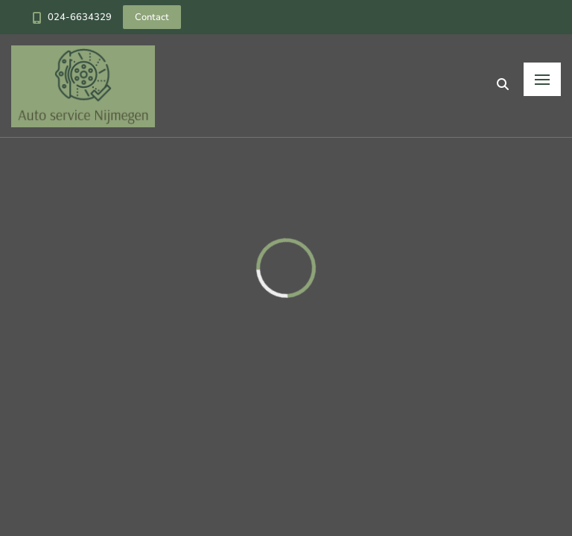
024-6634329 (80, 17)
